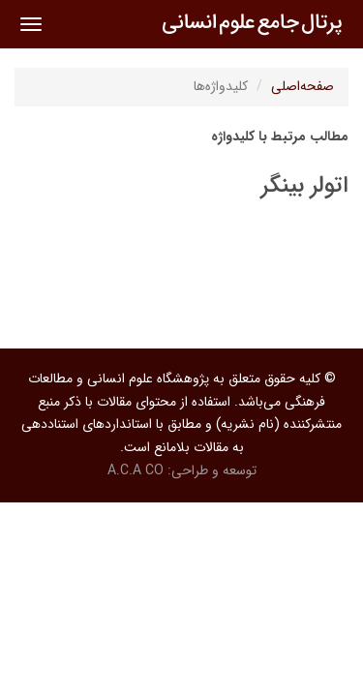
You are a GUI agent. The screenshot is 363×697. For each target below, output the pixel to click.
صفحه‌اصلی (302, 86)
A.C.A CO (135, 470)
